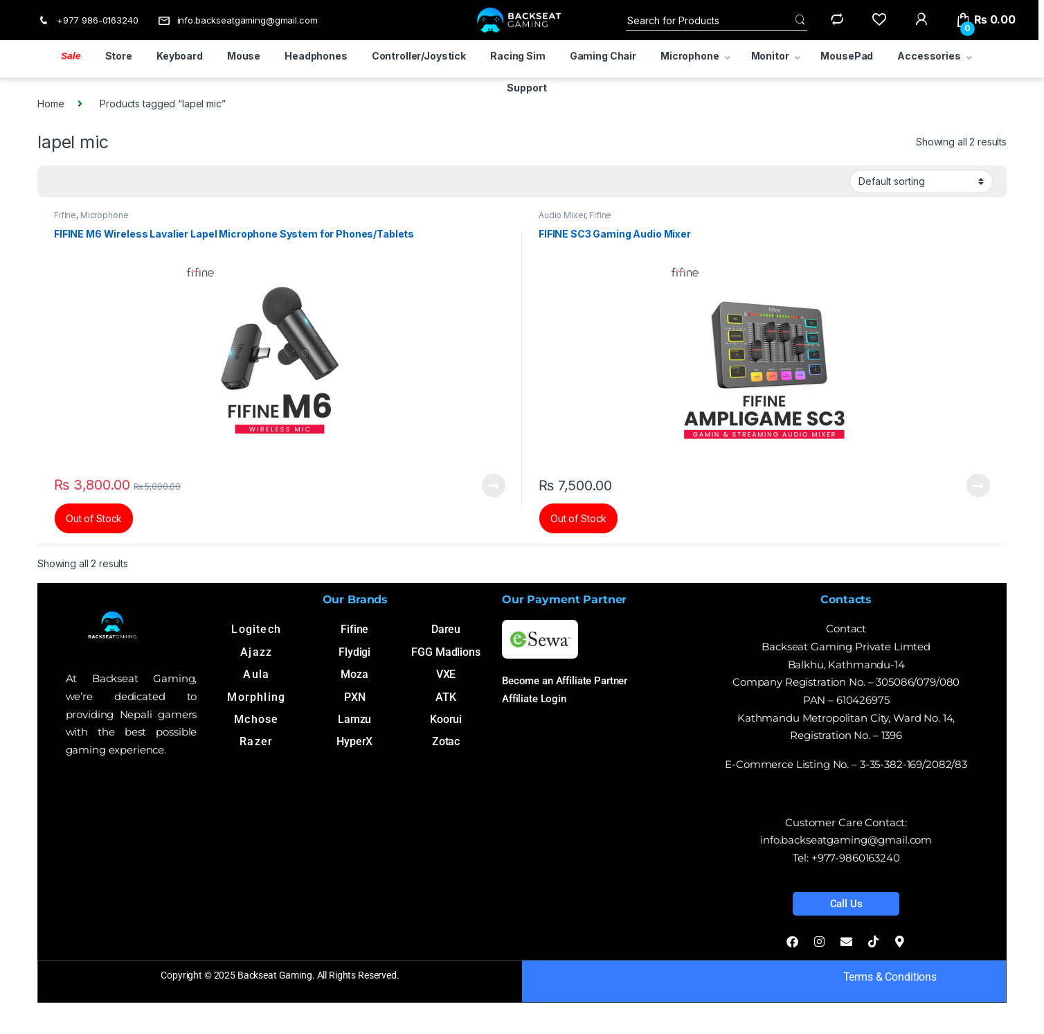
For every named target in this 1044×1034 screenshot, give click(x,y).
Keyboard (179, 56)
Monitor (770, 56)
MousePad (846, 56)
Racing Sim (518, 56)
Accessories (928, 56)
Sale (71, 56)
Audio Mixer (562, 215)
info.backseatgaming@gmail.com (238, 20)
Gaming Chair (603, 56)
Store (118, 56)
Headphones (316, 56)
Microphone (689, 56)
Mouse (243, 56)
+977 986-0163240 (87, 20)
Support (526, 87)
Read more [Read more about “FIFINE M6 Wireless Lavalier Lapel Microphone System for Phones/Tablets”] (493, 485)
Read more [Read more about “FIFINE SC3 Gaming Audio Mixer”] (978, 485)
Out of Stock (94, 518)
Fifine (65, 215)
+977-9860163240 (855, 857)
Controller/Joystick (419, 56)
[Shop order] (921, 181)
